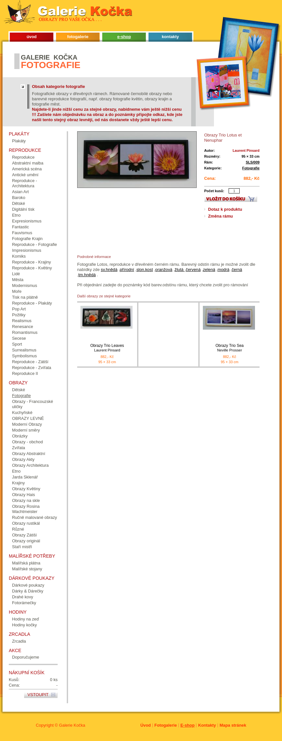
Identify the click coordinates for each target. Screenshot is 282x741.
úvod (32, 36)
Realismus (22, 320)
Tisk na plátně (25, 297)
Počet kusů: (214, 191)
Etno (16, 215)
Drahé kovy (22, 596)
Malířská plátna (26, 563)
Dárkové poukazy (28, 585)
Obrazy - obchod (27, 441)
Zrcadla (19, 641)
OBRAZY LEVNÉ (28, 418)
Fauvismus (22, 232)
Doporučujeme (25, 657)
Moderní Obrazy (27, 424)
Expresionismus (26, 221)
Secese (19, 338)
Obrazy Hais (23, 494)
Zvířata (18, 447)
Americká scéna (27, 168)
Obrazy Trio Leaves (107, 348)
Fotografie (251, 168)
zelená (209, 269)
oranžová (164, 269)
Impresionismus (26, 250)
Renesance (22, 326)
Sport (17, 344)
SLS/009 (253, 162)
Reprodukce (23, 157)
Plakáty (19, 140)
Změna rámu (220, 216)
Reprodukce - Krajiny (31, 262)
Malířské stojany (27, 568)
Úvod (145, 725)
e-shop (124, 36)
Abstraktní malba (27, 163)
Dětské (18, 203)
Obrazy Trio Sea (229, 348)
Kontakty (207, 725)
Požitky (18, 314)
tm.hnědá (87, 274)
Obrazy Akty (23, 459)
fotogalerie (77, 36)
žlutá (180, 269)
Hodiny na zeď (25, 619)
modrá (223, 269)
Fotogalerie (165, 725)
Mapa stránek (232, 725)
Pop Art (19, 308)
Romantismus (24, 332)
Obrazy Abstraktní (28, 453)
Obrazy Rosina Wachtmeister (26, 509)
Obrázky (20, 436)
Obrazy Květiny (26, 488)
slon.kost (144, 269)
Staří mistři (22, 546)
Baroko (18, 197)
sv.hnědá (109, 269)
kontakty (170, 36)
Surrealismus (24, 350)
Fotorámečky (24, 602)
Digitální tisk (23, 209)
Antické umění (25, 174)
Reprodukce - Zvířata (31, 367)
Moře (16, 291)
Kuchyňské (22, 412)
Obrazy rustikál (26, 523)
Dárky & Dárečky (27, 591)
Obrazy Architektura (30, 465)
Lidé (16, 273)
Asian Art (20, 191)
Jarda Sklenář (25, 477)
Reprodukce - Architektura (24, 183)
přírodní (127, 269)
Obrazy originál (26, 540)
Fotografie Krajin (27, 238)
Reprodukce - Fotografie (34, 244)
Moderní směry (26, 430)
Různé (18, 529)
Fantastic (20, 226)
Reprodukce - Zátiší (30, 361)
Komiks (19, 256)
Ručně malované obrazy (34, 517)
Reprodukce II (25, 373)
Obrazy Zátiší (24, 535)
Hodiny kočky (24, 624)
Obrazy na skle (26, 500)
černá (237, 269)
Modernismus (24, 285)
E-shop (187, 725)
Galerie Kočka (72, 725)
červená (193, 269)
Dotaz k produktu (225, 209)
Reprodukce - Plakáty (32, 303)
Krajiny (18, 482)
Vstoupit (38, 694)
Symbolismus (24, 355)
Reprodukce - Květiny (32, 267)
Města (17, 279)
